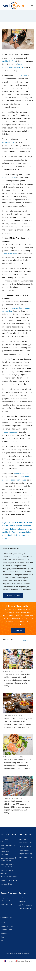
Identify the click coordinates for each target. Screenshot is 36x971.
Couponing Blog (6, 904)
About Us (22, 898)
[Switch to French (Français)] (23, 960)
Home (2, 922)
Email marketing (9, 177)
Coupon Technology (26, 854)
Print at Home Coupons (8, 880)
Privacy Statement (25, 909)
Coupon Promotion (25, 857)
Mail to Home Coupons (8, 877)
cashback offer (8, 142)
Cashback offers (20, 75)
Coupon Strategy (24, 850)
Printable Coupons (6, 926)
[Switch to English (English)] (8, 960)
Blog (2, 937)
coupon (22, 139)
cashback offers (9, 61)
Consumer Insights (25, 843)
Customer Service (25, 846)
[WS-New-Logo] (14, 3)
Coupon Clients (24, 839)
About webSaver (11, 548)
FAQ (1, 941)
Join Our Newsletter (25, 905)
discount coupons (9, 254)
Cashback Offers (6, 884)
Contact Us (22, 901)
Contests (3, 933)
